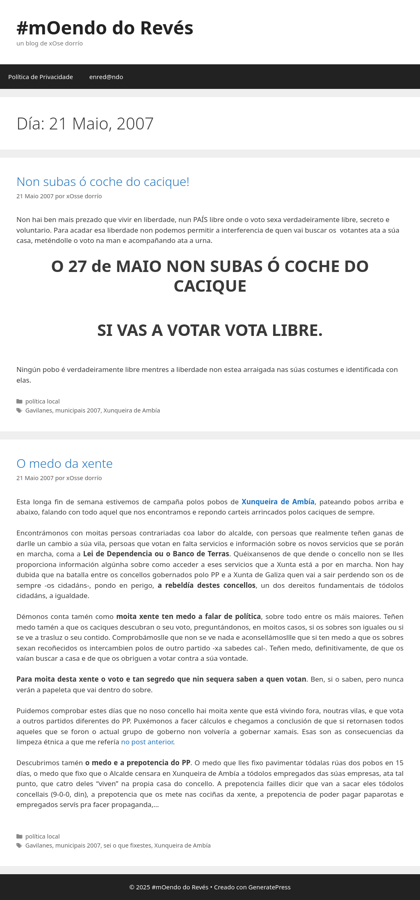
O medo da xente (64, 463)
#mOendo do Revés (105, 27)
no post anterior (147, 741)
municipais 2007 (77, 410)
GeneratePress (270, 887)
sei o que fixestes (127, 845)
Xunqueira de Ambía (132, 410)
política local (42, 401)
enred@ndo (106, 77)
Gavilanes (38, 410)
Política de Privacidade (40, 77)
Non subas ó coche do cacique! (102, 181)
